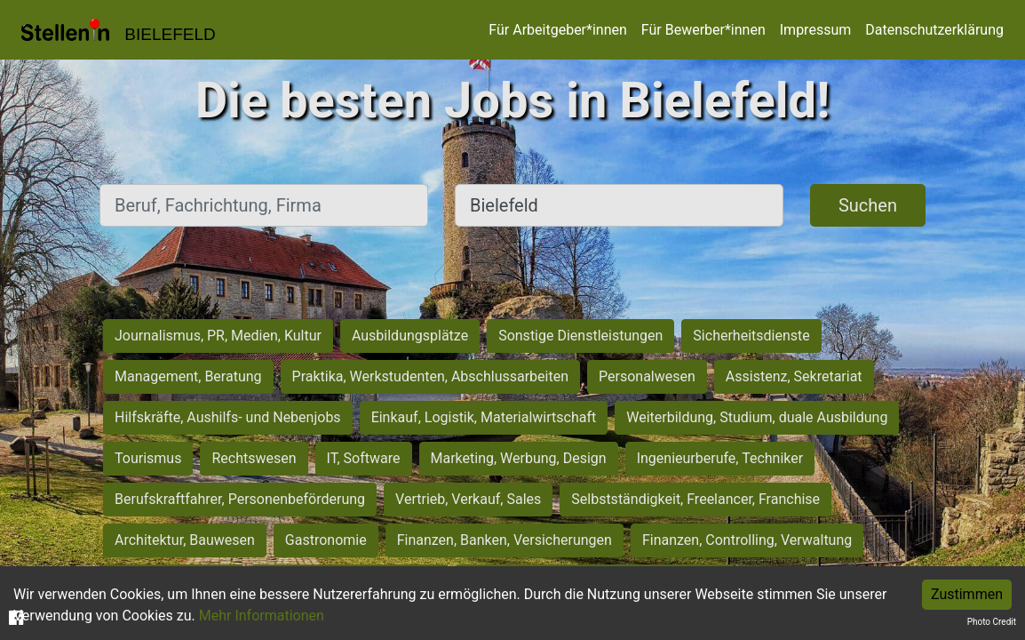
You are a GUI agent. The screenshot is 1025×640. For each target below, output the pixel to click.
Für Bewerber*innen (703, 29)
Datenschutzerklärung (934, 29)
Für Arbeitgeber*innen (557, 29)
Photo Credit (991, 622)
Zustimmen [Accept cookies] (967, 594)
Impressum (816, 29)
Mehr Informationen (261, 615)
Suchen (867, 205)
